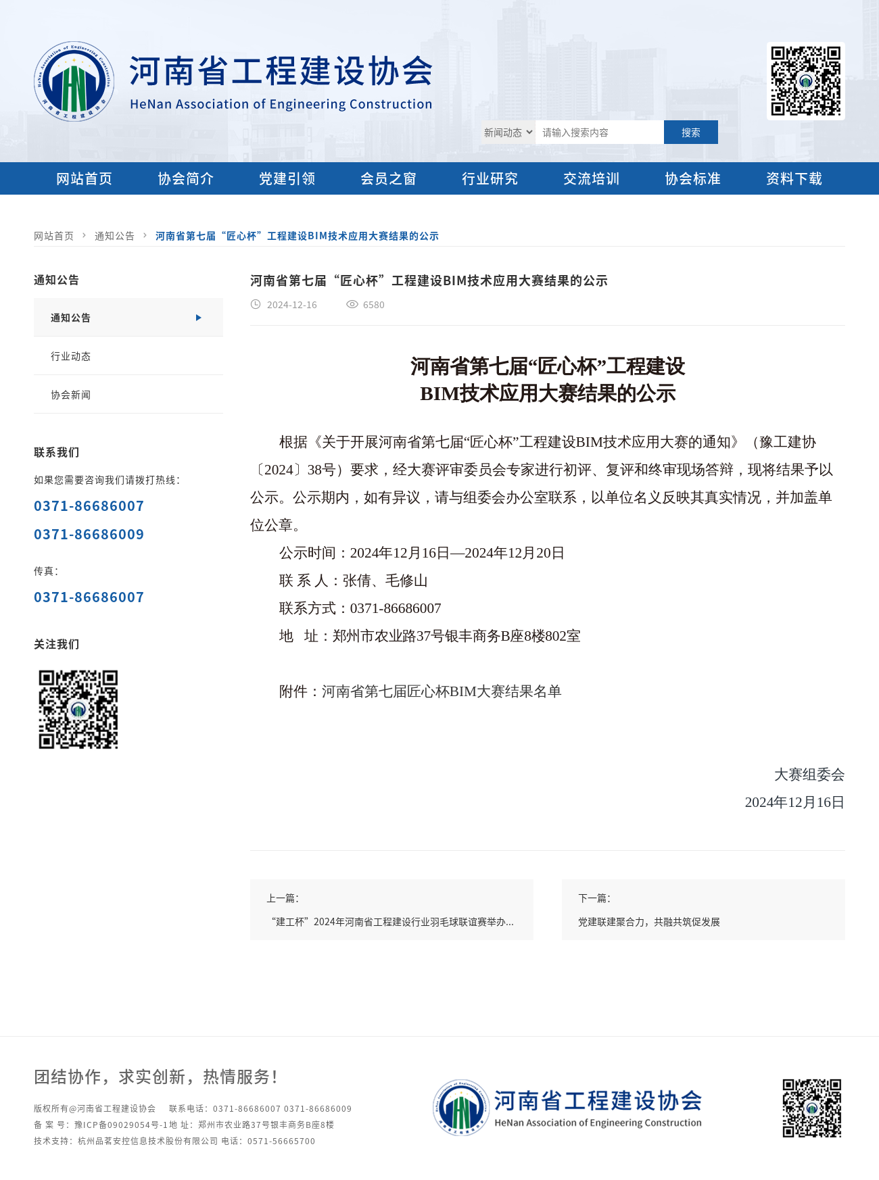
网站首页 (84, 178)
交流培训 (591, 178)
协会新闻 (71, 394)
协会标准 (693, 178)
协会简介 (186, 178)
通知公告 (115, 235)
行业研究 (490, 178)
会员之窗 (388, 178)
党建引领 (287, 178)
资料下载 (794, 178)
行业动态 (71, 355)
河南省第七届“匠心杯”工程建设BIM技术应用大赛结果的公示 (297, 235)
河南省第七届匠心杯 (386, 691)
